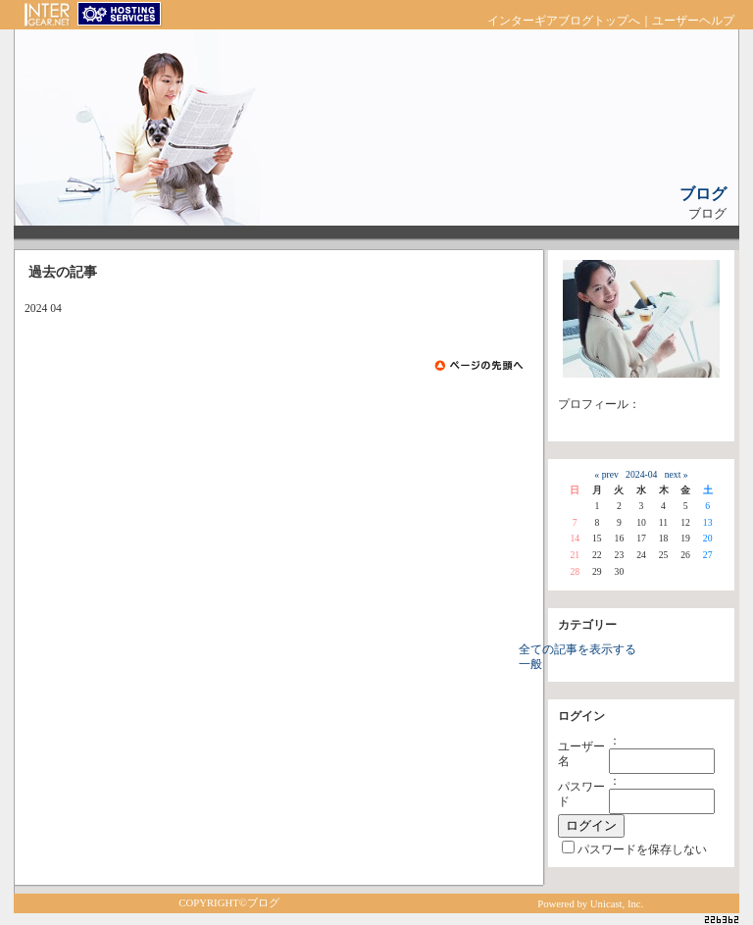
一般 (530, 664)
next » (676, 474)
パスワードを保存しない (642, 850)
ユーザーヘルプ (693, 21)
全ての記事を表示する (577, 649)
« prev (606, 474)
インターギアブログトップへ (563, 21)
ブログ (703, 193)
